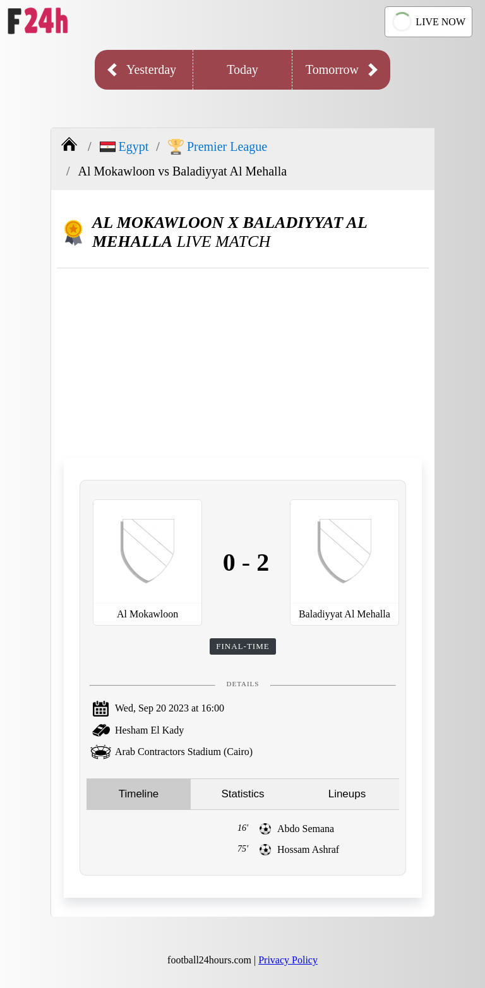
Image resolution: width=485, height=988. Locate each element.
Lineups (347, 794)
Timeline (139, 794)
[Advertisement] (242, 363)
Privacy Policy (288, 960)
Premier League (217, 147)
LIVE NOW (426, 22)
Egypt (124, 146)
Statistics (242, 794)
